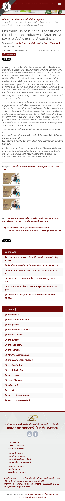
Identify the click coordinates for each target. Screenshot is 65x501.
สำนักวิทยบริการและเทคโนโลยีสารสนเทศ (42, 494)
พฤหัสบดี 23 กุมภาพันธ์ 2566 (28, 43)
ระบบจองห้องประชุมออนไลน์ (19, 462)
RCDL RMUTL (13, 442)
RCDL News (11, 375)
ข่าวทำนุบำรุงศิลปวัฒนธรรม (18, 360)
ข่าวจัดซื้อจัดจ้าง (13, 370)
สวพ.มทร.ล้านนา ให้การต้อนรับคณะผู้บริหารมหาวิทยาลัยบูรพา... (30, 288)
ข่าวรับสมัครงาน (13, 344)
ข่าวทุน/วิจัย (11, 339)
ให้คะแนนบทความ (9, 54)
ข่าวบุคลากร (11, 324)
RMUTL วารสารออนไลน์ (16, 355)
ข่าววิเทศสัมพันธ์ (13, 365)
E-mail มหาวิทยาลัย (16, 445)
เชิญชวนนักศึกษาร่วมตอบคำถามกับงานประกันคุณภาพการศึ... (35, 230)
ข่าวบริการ (10, 390)
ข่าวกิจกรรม (11, 314)
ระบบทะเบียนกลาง (15, 453)
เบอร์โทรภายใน (14, 469)
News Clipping (13, 380)
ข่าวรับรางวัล (12, 349)
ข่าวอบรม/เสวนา (13, 334)
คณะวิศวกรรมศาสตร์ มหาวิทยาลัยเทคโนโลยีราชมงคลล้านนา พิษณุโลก (28, 5)
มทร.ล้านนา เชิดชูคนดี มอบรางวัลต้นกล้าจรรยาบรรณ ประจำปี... (29, 296)
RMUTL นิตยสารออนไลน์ (17, 400)
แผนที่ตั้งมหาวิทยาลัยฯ (16, 472)
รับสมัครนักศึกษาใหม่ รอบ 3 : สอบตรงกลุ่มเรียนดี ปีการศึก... (30, 272)
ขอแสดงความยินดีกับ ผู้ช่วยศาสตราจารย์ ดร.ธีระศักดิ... (27, 227)
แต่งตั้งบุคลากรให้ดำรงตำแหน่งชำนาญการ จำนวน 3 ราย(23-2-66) (32, 168)
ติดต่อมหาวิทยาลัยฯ (15, 466)
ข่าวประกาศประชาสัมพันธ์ (17, 329)
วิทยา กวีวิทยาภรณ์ (52, 43)
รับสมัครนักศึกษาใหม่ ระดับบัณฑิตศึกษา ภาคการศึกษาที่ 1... (31, 265)
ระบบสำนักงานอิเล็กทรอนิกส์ (19, 459)
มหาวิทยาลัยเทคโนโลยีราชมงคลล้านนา (32, 497)
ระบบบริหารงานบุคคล (16, 456)
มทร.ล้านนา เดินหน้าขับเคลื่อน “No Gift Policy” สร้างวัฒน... (29, 280)
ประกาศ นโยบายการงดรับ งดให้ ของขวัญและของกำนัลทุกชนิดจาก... (31, 259)
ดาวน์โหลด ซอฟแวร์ (16, 448)
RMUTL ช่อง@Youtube (16, 395)
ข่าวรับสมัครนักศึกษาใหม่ (16, 319)
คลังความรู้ (11, 385)
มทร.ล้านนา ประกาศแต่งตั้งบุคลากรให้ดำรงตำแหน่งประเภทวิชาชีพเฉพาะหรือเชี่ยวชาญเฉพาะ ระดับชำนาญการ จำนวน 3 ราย (30, 220)
